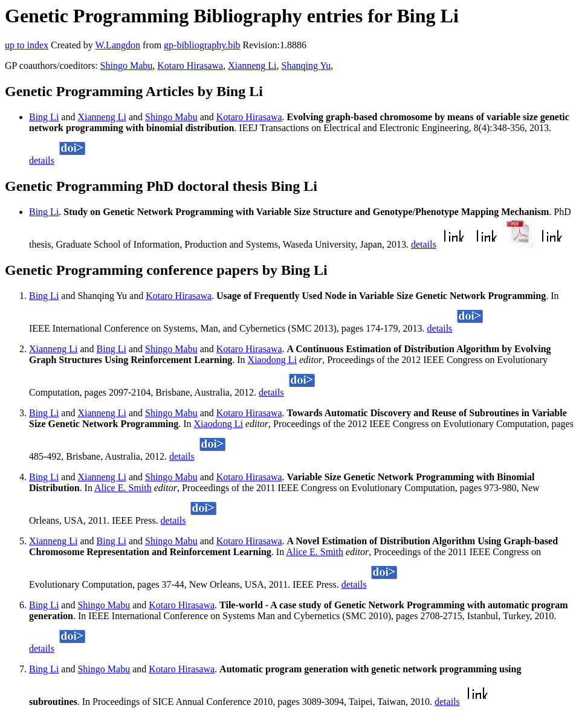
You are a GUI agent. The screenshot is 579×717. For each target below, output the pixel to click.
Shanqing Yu (306, 65)
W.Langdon (117, 45)
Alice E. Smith (123, 488)
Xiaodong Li (272, 360)
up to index (26, 45)
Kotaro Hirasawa (190, 65)
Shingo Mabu (126, 65)
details (41, 160)
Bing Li (44, 117)
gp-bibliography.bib (202, 45)
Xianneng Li (252, 65)
